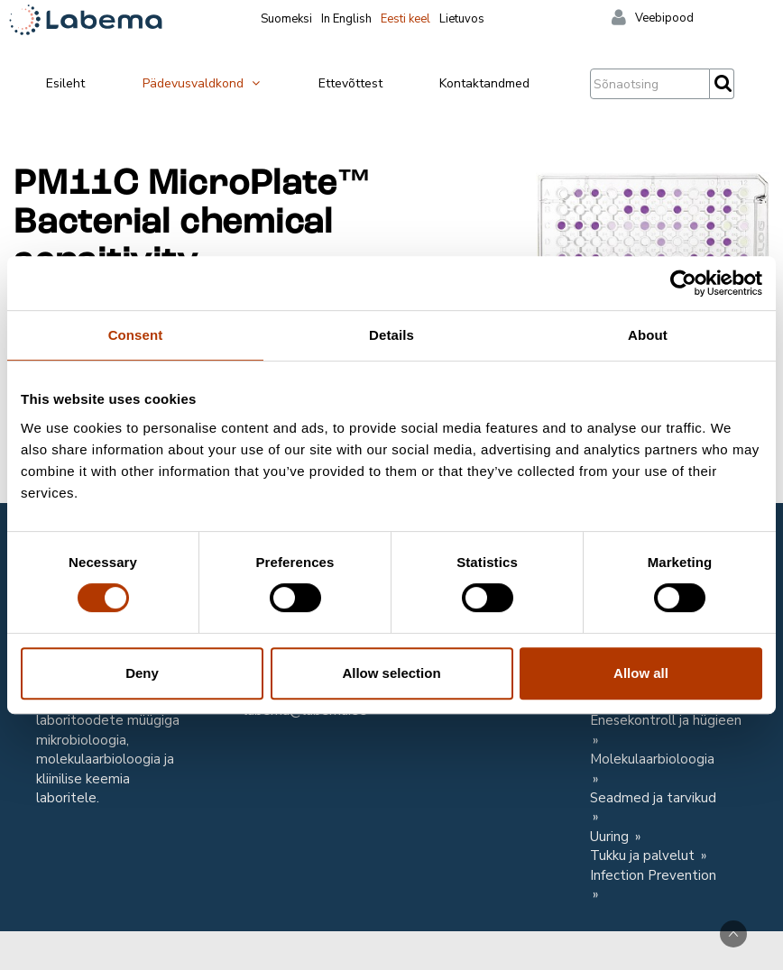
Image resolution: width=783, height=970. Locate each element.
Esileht (65, 83)
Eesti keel (405, 19)
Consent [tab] (135, 335)
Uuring (611, 837)
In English (346, 19)
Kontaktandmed (484, 83)
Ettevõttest (350, 83)
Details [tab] (391, 335)
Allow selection (391, 673)
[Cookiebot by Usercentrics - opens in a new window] (683, 283)
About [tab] (648, 335)
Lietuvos (461, 19)
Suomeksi (286, 19)
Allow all (640, 673)
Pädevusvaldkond (202, 83)
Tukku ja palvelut (644, 855)
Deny (142, 673)
